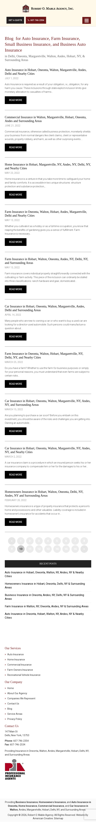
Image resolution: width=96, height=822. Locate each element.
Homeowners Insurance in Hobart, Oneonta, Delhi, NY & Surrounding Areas (45, 585)
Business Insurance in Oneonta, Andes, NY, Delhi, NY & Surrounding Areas (44, 597)
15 (66, 549)
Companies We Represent (21, 698)
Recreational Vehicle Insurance (23, 675)
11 (29, 549)
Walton (43, 751)
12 (38, 549)
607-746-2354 (36, 20)
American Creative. (43, 818)
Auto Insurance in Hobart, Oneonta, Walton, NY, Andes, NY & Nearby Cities (44, 574)
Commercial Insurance (19, 664)
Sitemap (58, 818)
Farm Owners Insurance (20, 670)
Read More (15, 100)
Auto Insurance (15, 654)
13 (48, 549)
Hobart (74, 751)
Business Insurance (27, 802)
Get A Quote (15, 20)
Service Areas (14, 714)
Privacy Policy (14, 719)
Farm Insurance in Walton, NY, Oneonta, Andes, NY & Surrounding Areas (46, 606)
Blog (9, 709)
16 (75, 549)
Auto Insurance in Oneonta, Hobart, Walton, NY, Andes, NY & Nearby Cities (44, 615)
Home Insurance (16, 659)
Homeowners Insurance (52, 802)
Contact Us (13, 703)
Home (10, 688)
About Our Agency (17, 693)
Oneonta (33, 751)
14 (57, 549)
